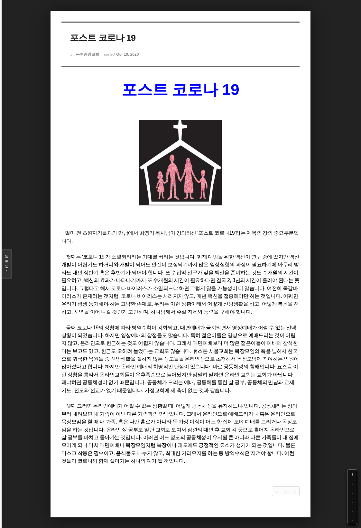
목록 (7, 264)
